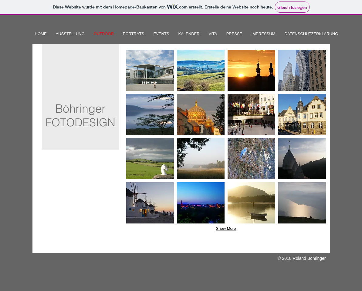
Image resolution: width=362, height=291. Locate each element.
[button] (150, 70)
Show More (226, 228)
